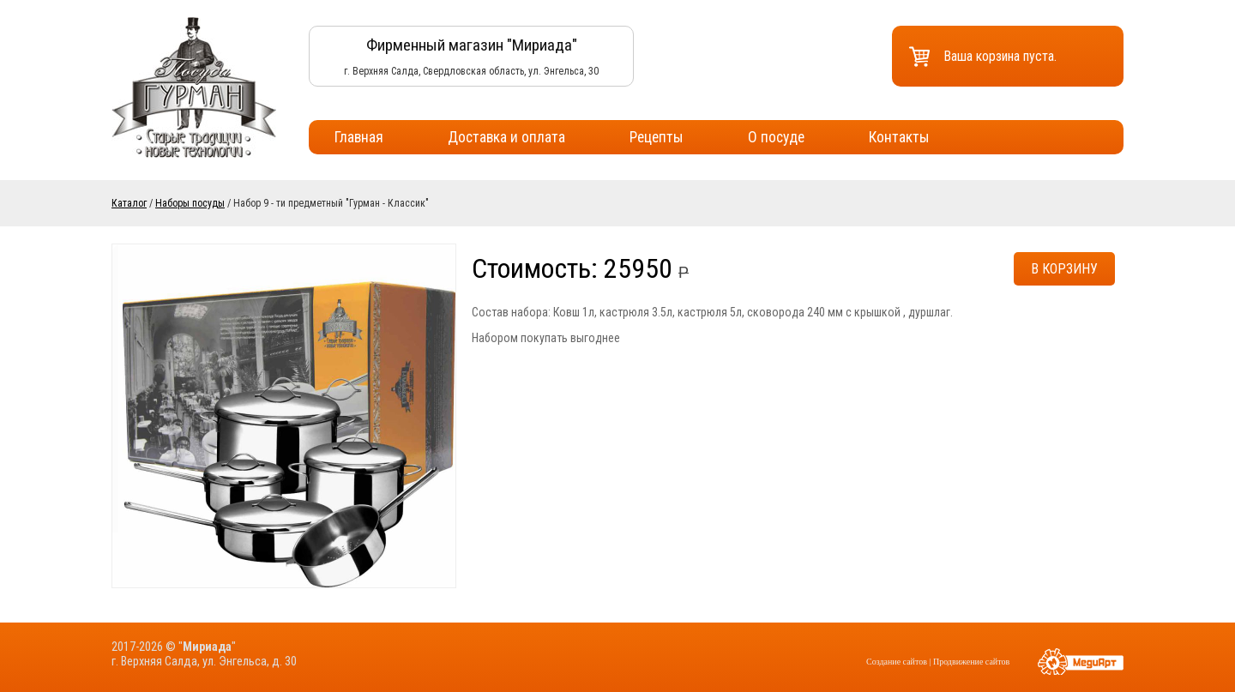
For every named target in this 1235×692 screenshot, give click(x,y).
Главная (358, 137)
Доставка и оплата (506, 137)
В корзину (1064, 269)
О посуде (776, 137)
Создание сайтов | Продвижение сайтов (937, 661)
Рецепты (657, 137)
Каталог (129, 203)
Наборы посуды (190, 203)
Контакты (899, 137)
